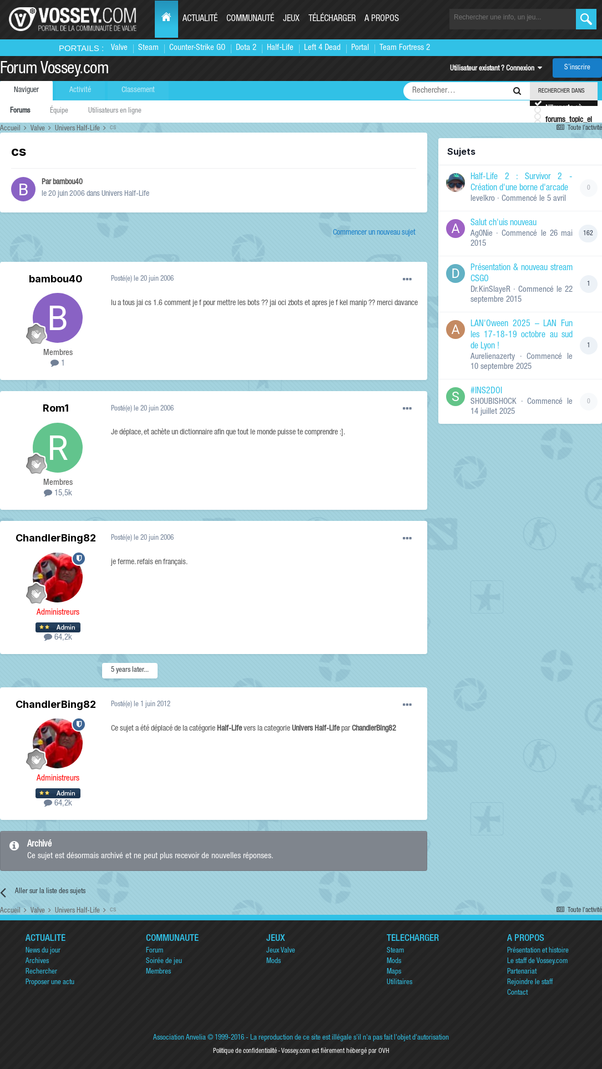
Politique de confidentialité (245, 1051)
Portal (360, 48)
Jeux (291, 19)
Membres (158, 972)
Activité (80, 90)
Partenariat (522, 972)
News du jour (43, 951)
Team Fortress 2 (405, 48)
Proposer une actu (50, 982)
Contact (517, 993)
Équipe (59, 111)
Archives (37, 961)
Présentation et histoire (538, 951)
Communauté (250, 19)
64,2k (58, 638)
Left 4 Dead (322, 48)
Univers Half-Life (125, 194)
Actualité (200, 19)
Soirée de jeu (164, 961)
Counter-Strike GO (197, 48)
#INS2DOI (486, 391)
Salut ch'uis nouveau (504, 223)
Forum (154, 951)
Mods (273, 961)
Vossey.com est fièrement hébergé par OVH (335, 1051)
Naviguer (26, 90)
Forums (20, 111)
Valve (119, 48)
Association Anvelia (179, 1038)
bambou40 (68, 182)
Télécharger (332, 19)
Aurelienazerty (493, 357)
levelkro (483, 199)
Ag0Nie (482, 234)
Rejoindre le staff (530, 982)
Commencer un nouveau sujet (374, 233)
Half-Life (280, 48)
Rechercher (41, 972)
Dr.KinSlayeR (490, 290)
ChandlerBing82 (56, 538)
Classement (138, 90)
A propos (382, 19)
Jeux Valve (280, 951)
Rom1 (56, 408)
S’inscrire (577, 68)
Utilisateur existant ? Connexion (496, 69)
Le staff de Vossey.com (537, 961)
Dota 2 (246, 48)
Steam (148, 48)
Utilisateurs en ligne (114, 111)
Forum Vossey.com (54, 70)
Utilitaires (399, 982)
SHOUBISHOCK (494, 402)
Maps (394, 972)
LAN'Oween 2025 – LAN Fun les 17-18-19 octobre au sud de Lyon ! (522, 335)
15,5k (58, 493)
